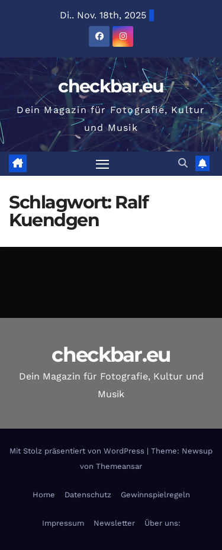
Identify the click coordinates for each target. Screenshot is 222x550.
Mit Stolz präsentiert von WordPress (78, 450)
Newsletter (114, 523)
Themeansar (119, 466)
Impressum (63, 523)
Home (44, 494)
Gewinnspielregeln (155, 494)
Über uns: (162, 523)
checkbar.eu (110, 86)
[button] (183, 163)
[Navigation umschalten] (102, 164)
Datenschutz (88, 494)
